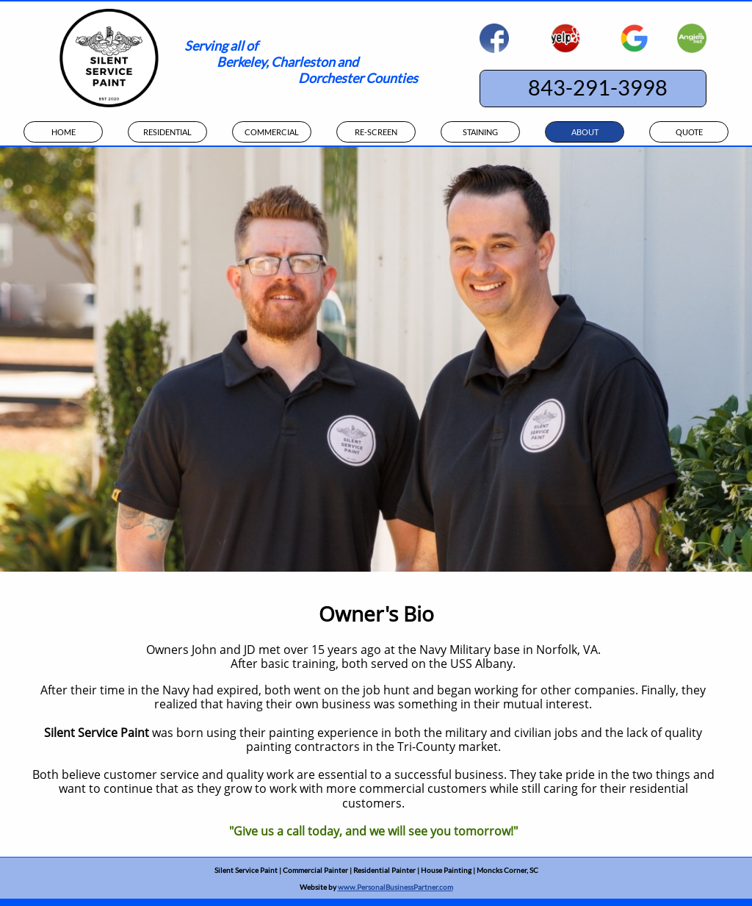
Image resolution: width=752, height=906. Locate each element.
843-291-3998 (598, 87)
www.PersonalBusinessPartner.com (395, 886)
